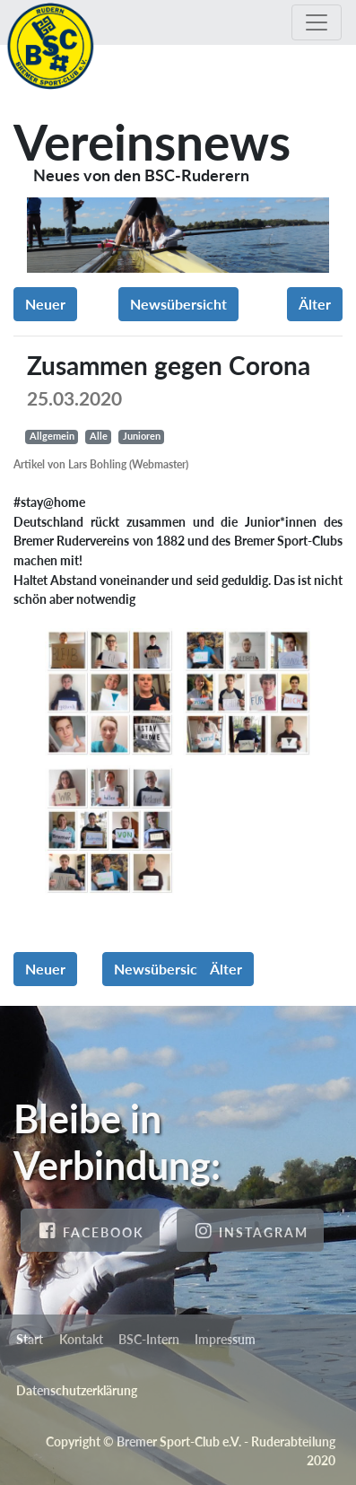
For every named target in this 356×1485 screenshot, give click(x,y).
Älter (315, 303)
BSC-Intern (148, 1339)
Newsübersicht (178, 303)
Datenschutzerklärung (76, 1390)
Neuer (45, 303)
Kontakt (81, 1339)
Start (29, 1339)
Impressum (225, 1339)
